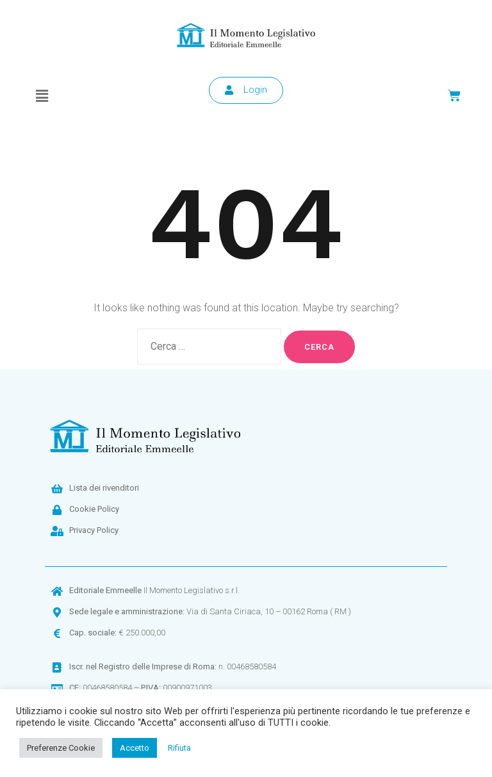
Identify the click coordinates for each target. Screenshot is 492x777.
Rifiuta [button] (179, 748)
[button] (42, 96)
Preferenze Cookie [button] (61, 748)
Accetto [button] (134, 748)
